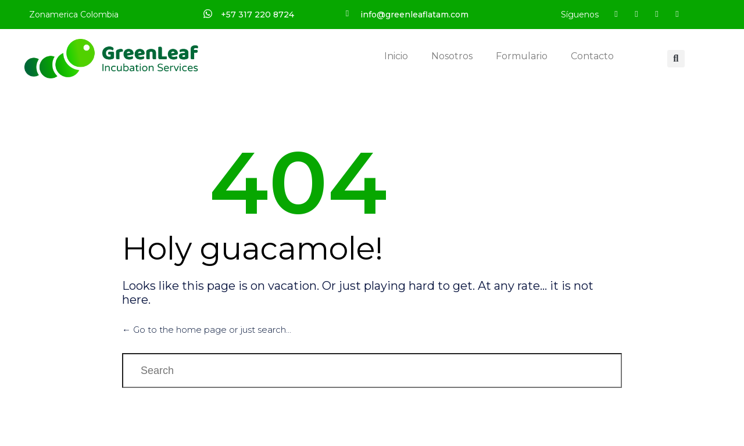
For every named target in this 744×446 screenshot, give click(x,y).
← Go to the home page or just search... (206, 329)
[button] (676, 58)
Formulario (522, 56)
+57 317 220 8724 (257, 14)
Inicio (396, 56)
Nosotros (452, 56)
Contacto (592, 56)
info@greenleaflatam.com (414, 14)
